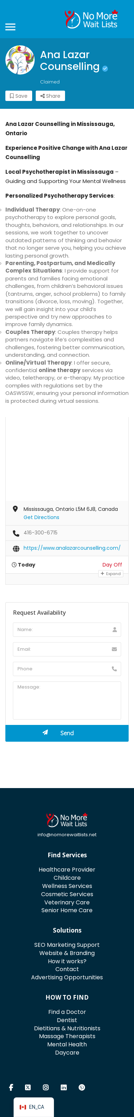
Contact (67, 969)
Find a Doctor (67, 1012)
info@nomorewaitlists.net (67, 834)
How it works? (67, 961)
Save (19, 96)
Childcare (67, 878)
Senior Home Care (67, 910)
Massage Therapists (67, 1036)
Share (50, 96)
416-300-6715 (41, 532)
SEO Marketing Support (67, 945)
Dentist (67, 1020)
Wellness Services (67, 886)
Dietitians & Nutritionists (67, 1028)
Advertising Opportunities (67, 977)
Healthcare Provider (67, 869)
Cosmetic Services (67, 894)
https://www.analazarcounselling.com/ (72, 548)
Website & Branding (67, 953)
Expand (111, 574)
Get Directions (41, 517)
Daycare (67, 1053)
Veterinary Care (67, 902)
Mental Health (67, 1044)
